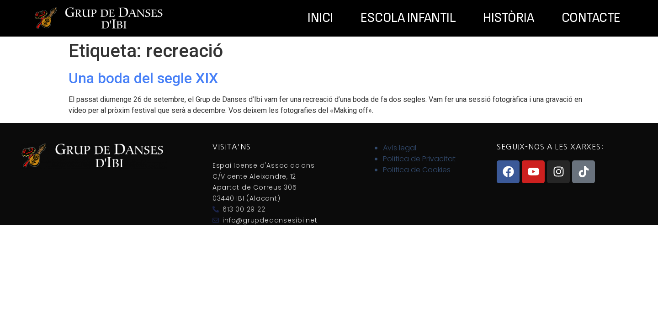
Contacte (591, 18)
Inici (320, 18)
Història (508, 18)
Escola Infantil (408, 18)
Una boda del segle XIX (143, 78)
